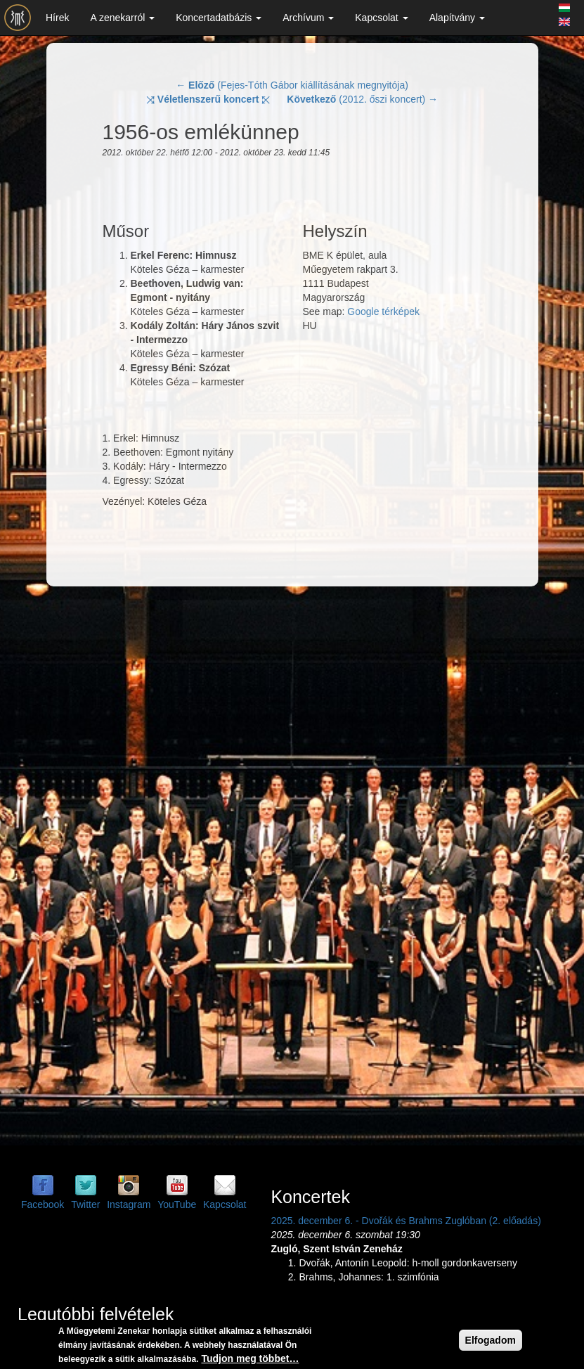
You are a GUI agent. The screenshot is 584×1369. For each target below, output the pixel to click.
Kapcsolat (381, 17)
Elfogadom (490, 1340)
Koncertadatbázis (218, 17)
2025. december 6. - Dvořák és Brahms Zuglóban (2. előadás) (405, 1220)
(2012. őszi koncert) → (362, 99)
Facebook (42, 1204)
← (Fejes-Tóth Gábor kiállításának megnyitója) (292, 85)
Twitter (85, 1204)
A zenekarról (122, 17)
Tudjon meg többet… (250, 1358)
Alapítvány (457, 17)
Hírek (57, 17)
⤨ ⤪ (208, 99)
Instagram (128, 1204)
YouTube (176, 1204)
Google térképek (383, 311)
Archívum (308, 17)
